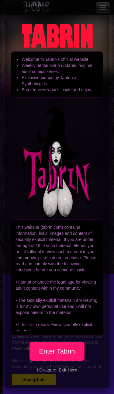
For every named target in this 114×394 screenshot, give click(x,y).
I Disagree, (57, 370)
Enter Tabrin (57, 351)
